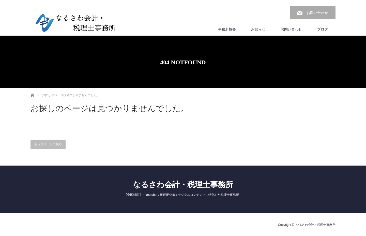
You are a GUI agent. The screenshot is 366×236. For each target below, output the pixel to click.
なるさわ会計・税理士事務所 (183, 184)
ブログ (322, 29)
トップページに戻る (48, 144)
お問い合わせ (317, 13)
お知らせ (258, 29)
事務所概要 (227, 29)
